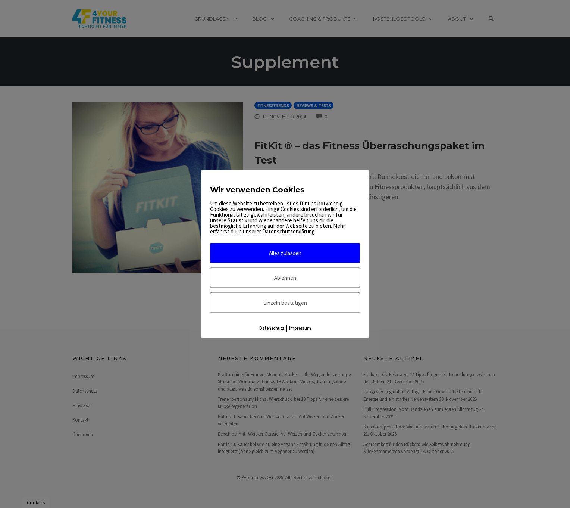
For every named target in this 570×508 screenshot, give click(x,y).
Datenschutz (271, 328)
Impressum (300, 328)
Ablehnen (285, 277)
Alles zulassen (285, 253)
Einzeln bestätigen (285, 302)
